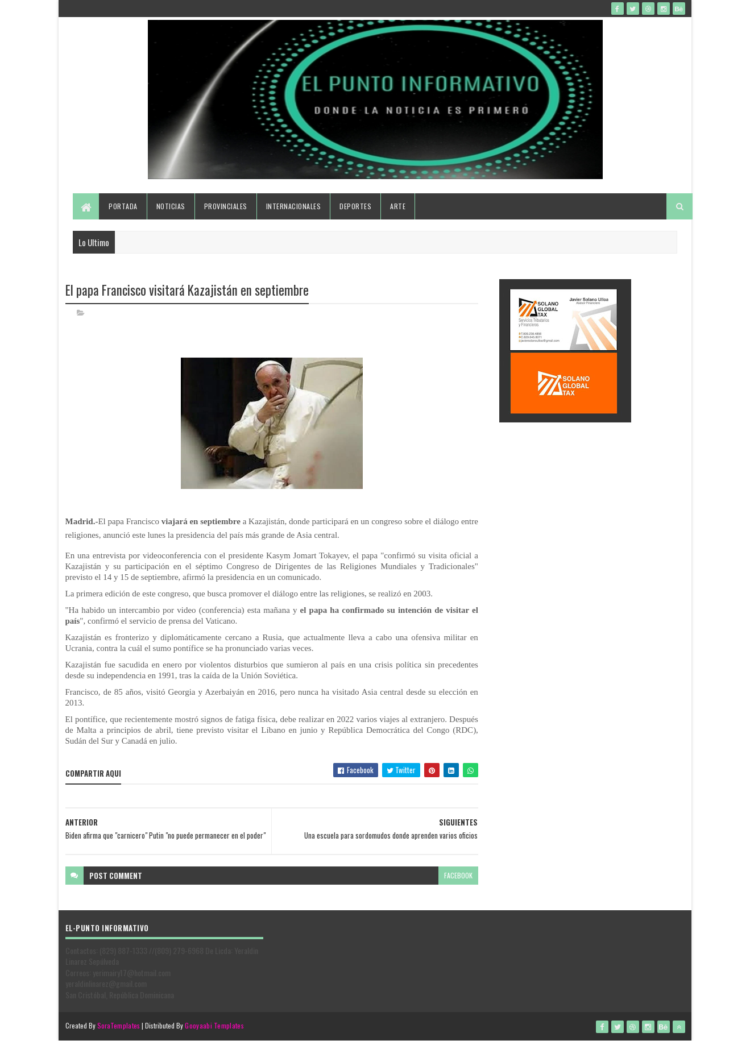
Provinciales (225, 206)
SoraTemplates (118, 1025)
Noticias (170, 206)
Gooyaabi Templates (214, 1025)
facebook (458, 875)
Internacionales (293, 206)
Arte (397, 206)
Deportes (355, 206)
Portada (123, 206)
